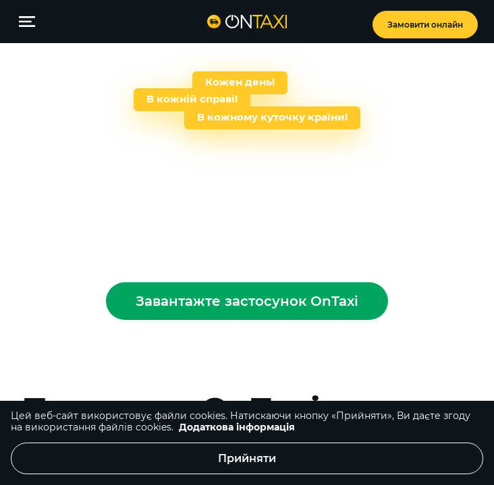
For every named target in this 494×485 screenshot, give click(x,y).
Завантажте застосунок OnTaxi (247, 301)
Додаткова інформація (237, 427)
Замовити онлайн (425, 25)
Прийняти (247, 458)
